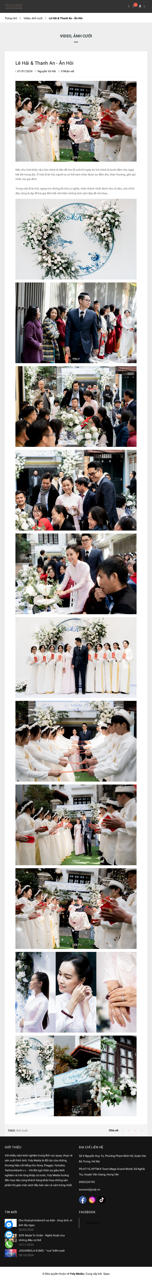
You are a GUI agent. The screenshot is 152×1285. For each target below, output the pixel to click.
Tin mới (11, 1213)
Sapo (106, 1274)
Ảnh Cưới (22, 1130)
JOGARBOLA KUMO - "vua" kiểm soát (42, 1251)
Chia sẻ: (114, 1131)
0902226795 (87, 1183)
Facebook (92, 1224)
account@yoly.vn (89, 1190)
